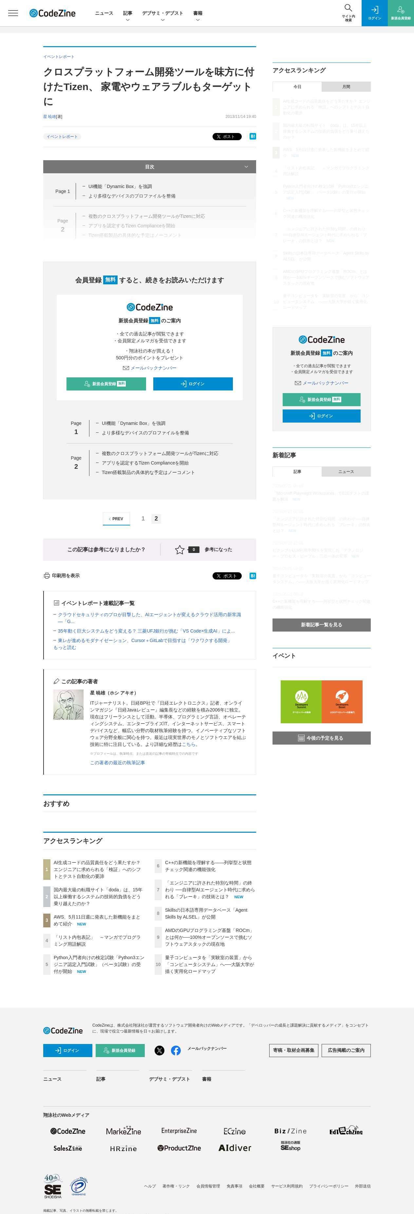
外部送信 (363, 1186)
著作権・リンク (176, 1186)
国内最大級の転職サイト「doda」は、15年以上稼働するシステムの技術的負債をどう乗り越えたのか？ (98, 896)
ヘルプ (150, 1186)
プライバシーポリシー (328, 1186)
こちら (189, 744)
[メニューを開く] (13, 13)
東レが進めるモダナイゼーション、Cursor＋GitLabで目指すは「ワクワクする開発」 (145, 640)
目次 (197, 166)
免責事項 (234, 1186)
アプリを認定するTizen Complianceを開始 (145, 462)
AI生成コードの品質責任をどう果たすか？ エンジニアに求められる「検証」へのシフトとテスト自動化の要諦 (97, 869)
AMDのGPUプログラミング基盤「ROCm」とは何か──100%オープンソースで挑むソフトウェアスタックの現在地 (209, 937)
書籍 (197, 13)
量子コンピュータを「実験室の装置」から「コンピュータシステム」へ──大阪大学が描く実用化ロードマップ (209, 964)
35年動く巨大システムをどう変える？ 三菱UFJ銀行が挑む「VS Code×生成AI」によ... (146, 631)
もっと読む (64, 647)
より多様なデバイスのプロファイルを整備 (145, 432)
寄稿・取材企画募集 (293, 1050)
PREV (115, 519)
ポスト (225, 136)
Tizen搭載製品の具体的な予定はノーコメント (149, 472)
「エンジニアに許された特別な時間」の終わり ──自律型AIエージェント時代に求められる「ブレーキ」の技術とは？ (210, 889)
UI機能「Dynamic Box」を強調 (120, 186)
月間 (346, 87)
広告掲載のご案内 (346, 1050)
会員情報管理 (208, 1186)
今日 (297, 87)
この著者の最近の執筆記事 (117, 762)
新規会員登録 (105, 384)
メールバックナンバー (150, 367)
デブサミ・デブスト (162, 13)
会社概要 (257, 1186)
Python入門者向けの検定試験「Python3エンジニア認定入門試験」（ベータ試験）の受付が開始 (99, 964)
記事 (127, 13)
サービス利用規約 (287, 1186)
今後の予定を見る (320, 738)
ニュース (104, 13)
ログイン (192, 384)
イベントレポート (62, 136)
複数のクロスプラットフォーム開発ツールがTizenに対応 (160, 453)
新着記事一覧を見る (321, 624)
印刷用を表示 (61, 575)
